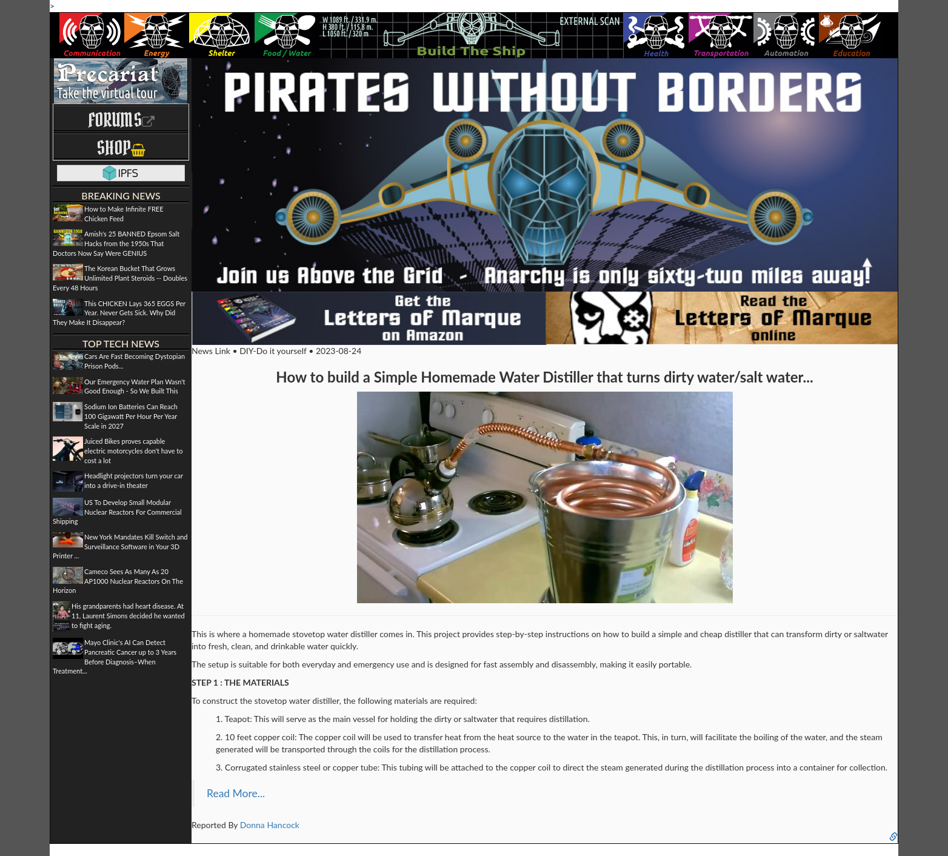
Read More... (236, 793)
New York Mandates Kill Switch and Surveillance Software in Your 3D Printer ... (120, 546)
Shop (120, 147)
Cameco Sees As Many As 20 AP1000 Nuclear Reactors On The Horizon (118, 580)
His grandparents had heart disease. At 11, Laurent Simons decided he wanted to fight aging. (128, 615)
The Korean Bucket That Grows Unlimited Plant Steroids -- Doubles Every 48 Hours (120, 277)
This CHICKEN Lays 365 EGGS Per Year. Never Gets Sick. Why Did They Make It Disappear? (119, 312)
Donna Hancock (269, 825)
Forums (121, 119)
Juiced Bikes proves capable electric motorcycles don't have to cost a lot (133, 450)
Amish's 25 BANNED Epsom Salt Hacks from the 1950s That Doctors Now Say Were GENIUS (116, 243)
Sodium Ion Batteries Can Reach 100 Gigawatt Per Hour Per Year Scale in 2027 (131, 416)
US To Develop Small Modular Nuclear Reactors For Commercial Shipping (117, 511)
